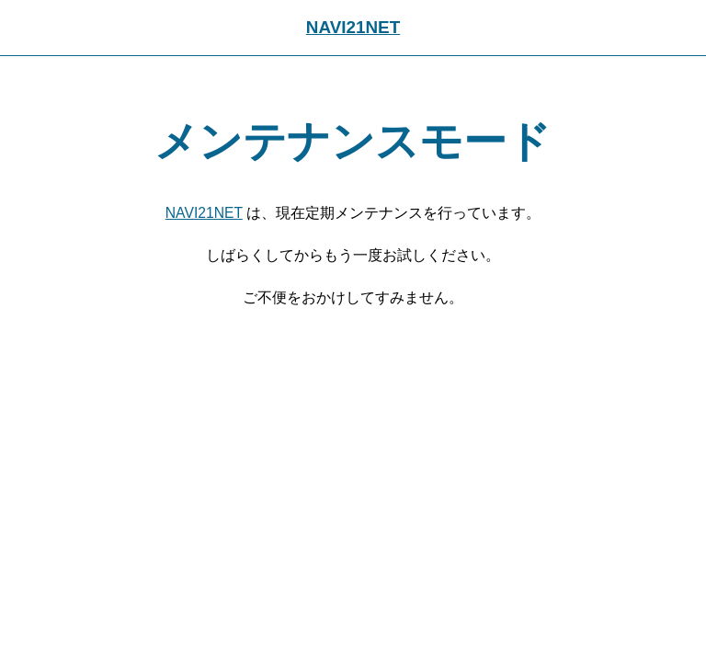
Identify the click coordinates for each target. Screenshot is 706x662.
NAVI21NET (353, 27)
